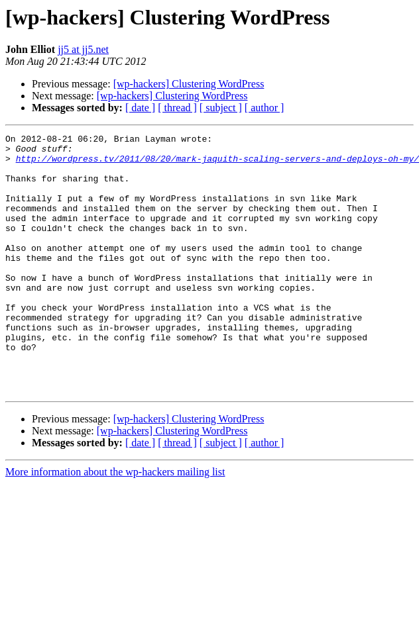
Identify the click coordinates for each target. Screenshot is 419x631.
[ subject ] (221, 107)
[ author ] (264, 107)
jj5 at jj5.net (83, 49)
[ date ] (140, 107)
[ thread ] (177, 107)
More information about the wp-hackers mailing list (115, 523)
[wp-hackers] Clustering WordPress (189, 83)
